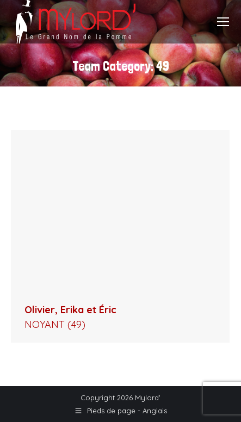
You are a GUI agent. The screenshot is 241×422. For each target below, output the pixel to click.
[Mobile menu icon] (223, 22)
